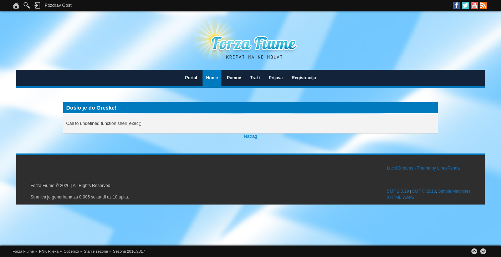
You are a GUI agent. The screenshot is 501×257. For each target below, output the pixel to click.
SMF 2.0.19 (398, 191)
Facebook (456, 5)
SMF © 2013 (424, 191)
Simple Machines (454, 191)
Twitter (465, 5)
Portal (191, 77)
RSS (483, 5)
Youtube (474, 5)
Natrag (250, 136)
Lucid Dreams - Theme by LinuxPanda (423, 168)
